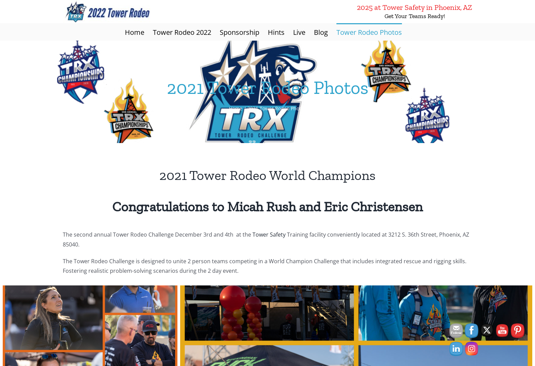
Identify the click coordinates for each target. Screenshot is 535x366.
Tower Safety (269, 234)
